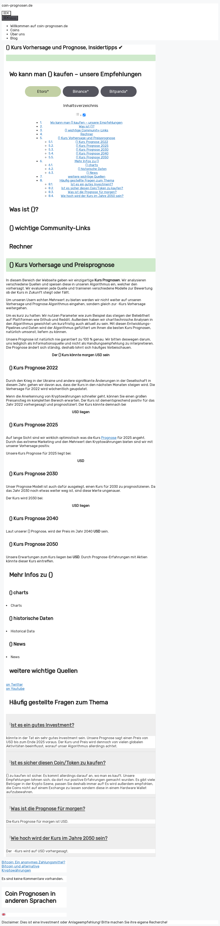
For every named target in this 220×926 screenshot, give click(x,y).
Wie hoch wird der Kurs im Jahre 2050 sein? (92, 196)
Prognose (108, 438)
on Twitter (14, 685)
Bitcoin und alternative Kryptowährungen (20, 868)
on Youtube (15, 689)
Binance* (81, 91)
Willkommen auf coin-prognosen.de (39, 26)
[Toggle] (84, 115)
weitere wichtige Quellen (86, 177)
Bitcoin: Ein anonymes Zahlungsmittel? (33, 862)
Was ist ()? (87, 126)
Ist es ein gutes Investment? (92, 184)
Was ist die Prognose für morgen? (92, 192)
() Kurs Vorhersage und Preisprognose (86, 138)
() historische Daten (92, 169)
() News (92, 173)
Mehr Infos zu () (87, 161)
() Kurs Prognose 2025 (92, 146)
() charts (92, 165)
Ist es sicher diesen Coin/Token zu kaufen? (92, 188)
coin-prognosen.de (17, 5)
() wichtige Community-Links (86, 130)
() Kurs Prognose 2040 (92, 153)
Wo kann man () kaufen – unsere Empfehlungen (86, 123)
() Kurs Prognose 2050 (92, 157)
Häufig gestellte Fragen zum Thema (87, 180)
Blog (14, 38)
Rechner (86, 134)
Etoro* (43, 91)
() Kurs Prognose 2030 (92, 150)
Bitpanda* (118, 91)
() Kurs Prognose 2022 (92, 142)
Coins (14, 30)
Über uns (17, 34)
